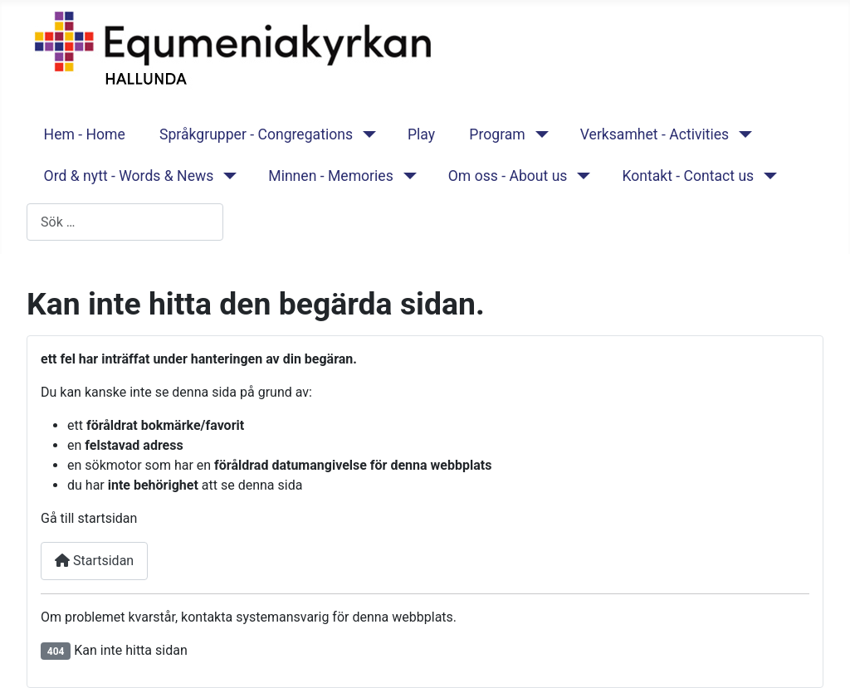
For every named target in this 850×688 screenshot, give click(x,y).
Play (421, 134)
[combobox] (125, 222)
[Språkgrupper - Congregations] (365, 134)
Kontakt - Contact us (688, 176)
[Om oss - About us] (579, 176)
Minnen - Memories (330, 176)
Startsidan (94, 560)
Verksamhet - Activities (654, 134)
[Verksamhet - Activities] (741, 134)
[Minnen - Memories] (406, 176)
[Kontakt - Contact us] (766, 176)
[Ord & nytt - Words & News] (226, 176)
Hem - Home (84, 134)
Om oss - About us (508, 176)
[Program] (538, 134)
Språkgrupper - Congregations (256, 134)
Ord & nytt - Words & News (129, 176)
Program (497, 134)
